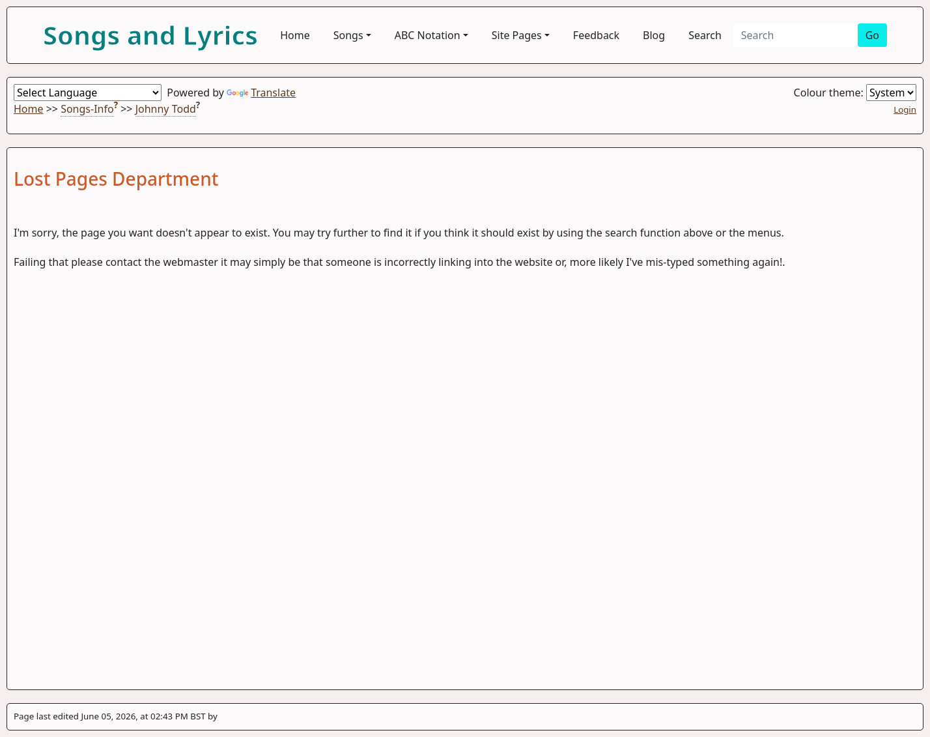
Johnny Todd (165, 109)
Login (905, 109)
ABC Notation (427, 35)
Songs (348, 35)
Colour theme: (855, 92)
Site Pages (517, 35)
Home (295, 35)
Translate (261, 92)
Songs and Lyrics (150, 35)
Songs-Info (87, 109)
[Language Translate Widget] (88, 92)
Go (872, 35)
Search (705, 35)
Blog (654, 35)
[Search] (795, 35)
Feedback (596, 35)
